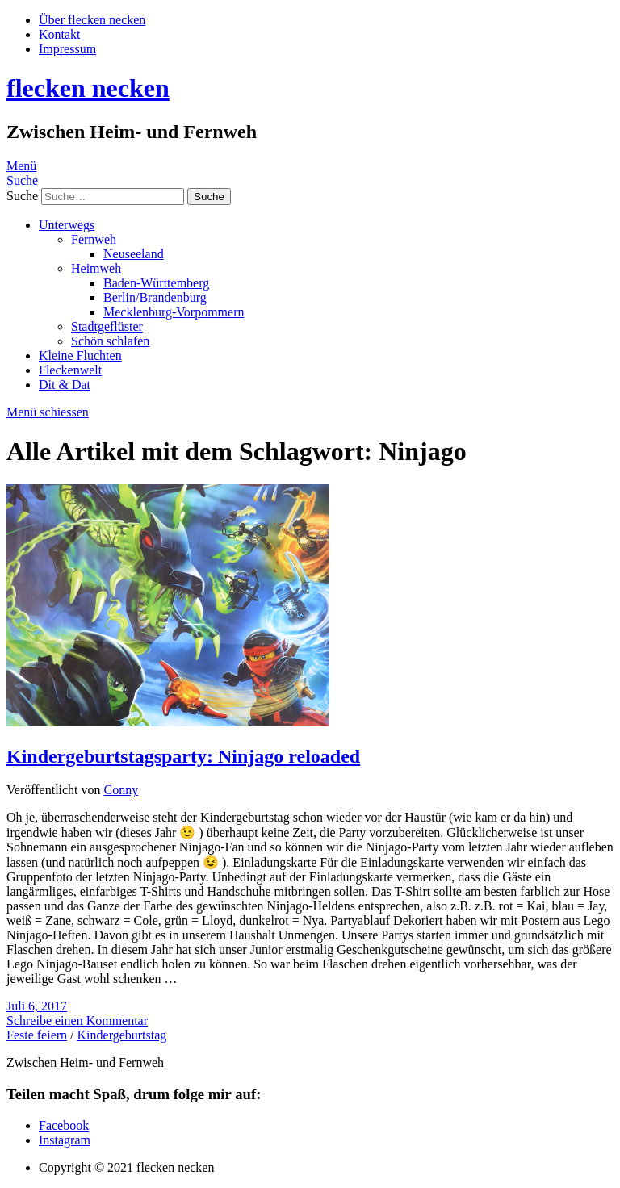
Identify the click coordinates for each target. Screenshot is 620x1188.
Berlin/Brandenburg (155, 297)
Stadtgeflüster (107, 326)
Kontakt (60, 34)
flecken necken (88, 87)
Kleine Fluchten (80, 355)
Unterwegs (66, 225)
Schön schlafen (110, 341)
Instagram (64, 1140)
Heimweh (96, 268)
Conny (121, 790)
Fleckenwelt (70, 370)
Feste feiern (36, 1035)
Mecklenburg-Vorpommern (173, 312)
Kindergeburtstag (122, 1035)
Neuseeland (133, 254)
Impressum (67, 49)
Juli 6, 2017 (36, 1006)
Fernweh (93, 239)
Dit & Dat (64, 384)
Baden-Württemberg (156, 283)
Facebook (64, 1125)
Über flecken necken (92, 20)
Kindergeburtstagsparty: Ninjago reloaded (183, 756)
